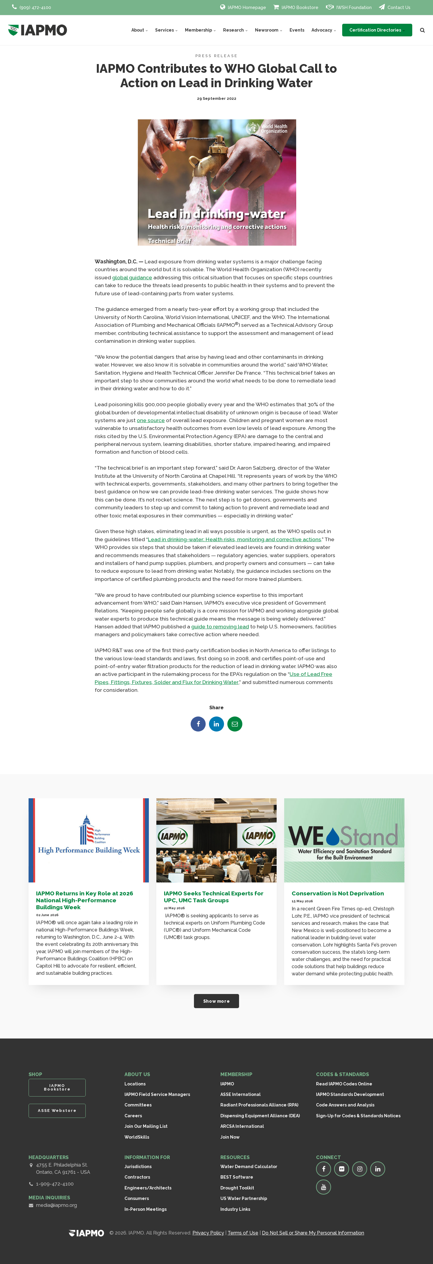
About (139, 30)
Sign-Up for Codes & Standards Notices (358, 1115)
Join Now (230, 1137)
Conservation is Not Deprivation (338, 893)
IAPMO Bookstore (295, 7)
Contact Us (394, 7)
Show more (216, 1001)
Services (166, 30)
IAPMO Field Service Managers (157, 1094)
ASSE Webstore (57, 1110)
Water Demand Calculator (248, 1166)
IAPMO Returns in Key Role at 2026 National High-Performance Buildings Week (84, 900)
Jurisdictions (138, 1166)
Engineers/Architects (147, 1188)
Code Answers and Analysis (345, 1105)
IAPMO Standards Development (350, 1094)
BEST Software (236, 1177)
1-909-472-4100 (55, 1184)
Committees (138, 1105)
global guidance (132, 277)
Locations (135, 1083)
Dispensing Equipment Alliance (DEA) (260, 1115)
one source (151, 420)
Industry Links (235, 1209)
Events (297, 30)
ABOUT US (137, 1074)
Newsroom (268, 30)
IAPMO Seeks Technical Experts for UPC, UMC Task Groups (213, 897)
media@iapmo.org (56, 1205)
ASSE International (240, 1094)
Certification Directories (377, 30)
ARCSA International (242, 1126)
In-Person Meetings (145, 1209)
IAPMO (227, 1083)
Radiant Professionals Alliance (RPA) (259, 1105)
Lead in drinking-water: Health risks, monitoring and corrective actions (234, 539)
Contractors (137, 1177)
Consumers (136, 1198)
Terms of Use (243, 1233)
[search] (422, 30)
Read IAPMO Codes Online (344, 1083)
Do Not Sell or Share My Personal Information (313, 1233)
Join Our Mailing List (145, 1126)
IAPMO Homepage (243, 7)
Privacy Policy (208, 1233)
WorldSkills (136, 1137)
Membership (200, 30)
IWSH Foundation (349, 7)
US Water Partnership (243, 1198)
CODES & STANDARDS (342, 1074)
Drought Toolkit (237, 1188)
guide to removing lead (220, 626)
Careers (133, 1115)
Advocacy (324, 30)
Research (235, 30)
